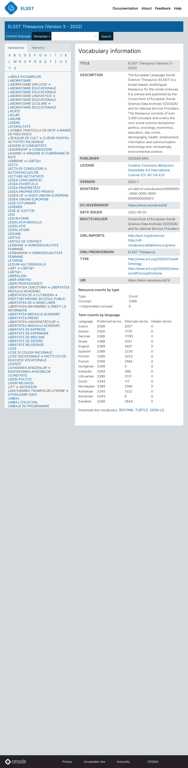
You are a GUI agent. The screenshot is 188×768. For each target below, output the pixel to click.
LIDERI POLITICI (20, 379)
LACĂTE (14, 111)
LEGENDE (15, 207)
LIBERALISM (17, 276)
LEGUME (14, 234)
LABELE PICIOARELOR (24, 77)
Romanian (41, 36)
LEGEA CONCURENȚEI (25, 180)
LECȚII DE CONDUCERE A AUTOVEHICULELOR (27, 170)
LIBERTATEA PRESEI (23, 318)
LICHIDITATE (17, 375)
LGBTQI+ (15, 272)
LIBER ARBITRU (19, 280)
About (146, 8)
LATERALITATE (19, 126)
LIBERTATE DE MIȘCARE (26, 337)
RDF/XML (126, 410)
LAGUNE (14, 119)
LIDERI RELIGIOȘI (21, 383)
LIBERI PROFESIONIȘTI (25, 283)
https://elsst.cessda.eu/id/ (147, 205)
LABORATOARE (19, 81)
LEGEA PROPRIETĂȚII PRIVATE (31, 192)
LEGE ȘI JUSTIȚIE (21, 211)
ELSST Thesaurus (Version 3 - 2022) (45, 26)
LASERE (14, 123)
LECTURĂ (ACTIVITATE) (26, 176)
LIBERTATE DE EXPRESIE (27, 329)
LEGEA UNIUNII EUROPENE (28, 199)
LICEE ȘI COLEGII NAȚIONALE (30, 352)
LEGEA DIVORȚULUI (23, 184)
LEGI (11, 215)
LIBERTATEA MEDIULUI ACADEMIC (34, 314)
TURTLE (141, 410)
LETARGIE (15, 260)
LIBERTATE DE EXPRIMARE (28, 333)
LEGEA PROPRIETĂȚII (24, 188)
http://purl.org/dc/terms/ (146, 236)
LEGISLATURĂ (18, 230)
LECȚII (13, 165)
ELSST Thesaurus (141, 252)
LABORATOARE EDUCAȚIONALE (32, 92)
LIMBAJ (13, 398)
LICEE (12, 349)
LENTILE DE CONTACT (25, 241)
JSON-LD (156, 410)
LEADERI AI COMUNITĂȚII (27, 146)
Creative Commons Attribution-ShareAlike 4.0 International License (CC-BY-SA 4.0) (151, 170)
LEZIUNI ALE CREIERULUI (27, 264)
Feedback (163, 8)
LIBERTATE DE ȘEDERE (25, 341)
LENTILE (14, 238)
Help (178, 8)
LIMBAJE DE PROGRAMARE (28, 406)
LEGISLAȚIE (17, 226)
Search (106, 36)
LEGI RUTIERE (18, 218)
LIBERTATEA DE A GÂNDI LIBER (31, 303)
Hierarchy (38, 47)
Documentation (125, 8)
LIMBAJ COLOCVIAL (23, 402)
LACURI (13, 115)
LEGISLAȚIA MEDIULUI (25, 222)
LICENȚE (14, 364)
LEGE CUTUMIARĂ (22, 203)
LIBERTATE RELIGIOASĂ (26, 345)
